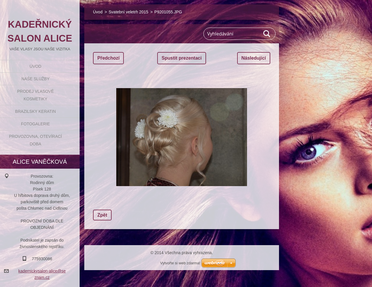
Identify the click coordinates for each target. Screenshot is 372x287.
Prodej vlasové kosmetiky (35, 95)
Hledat (267, 33)
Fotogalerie (35, 124)
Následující (254, 58)
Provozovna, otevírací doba (35, 140)
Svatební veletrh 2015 (128, 12)
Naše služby (35, 78)
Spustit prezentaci (182, 58)
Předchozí (108, 58)
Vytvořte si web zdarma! (180, 263)
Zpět (102, 215)
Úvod (35, 66)
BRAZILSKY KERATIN (35, 111)
